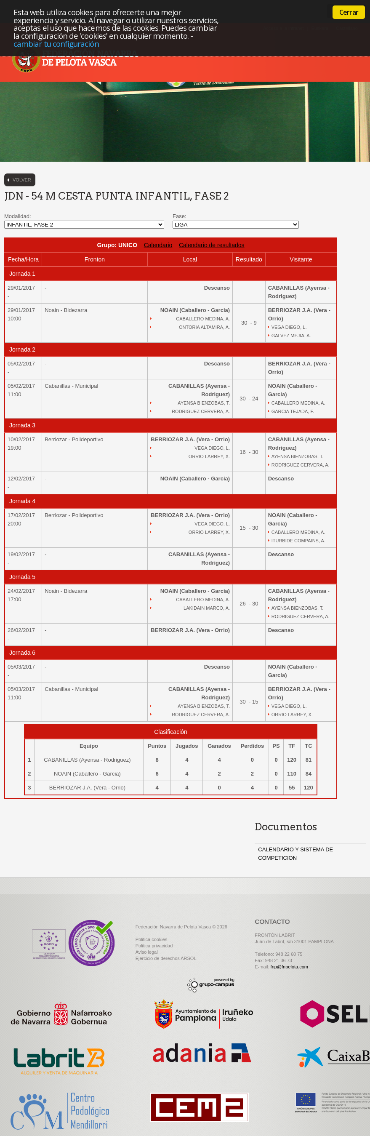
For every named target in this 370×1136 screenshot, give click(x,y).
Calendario (158, 245)
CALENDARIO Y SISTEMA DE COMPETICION (295, 853)
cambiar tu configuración (56, 43)
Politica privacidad (154, 945)
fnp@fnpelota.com (289, 966)
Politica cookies (152, 939)
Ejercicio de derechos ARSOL (166, 958)
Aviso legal (147, 952)
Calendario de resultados (212, 245)
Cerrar (348, 12)
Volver (22, 179)
